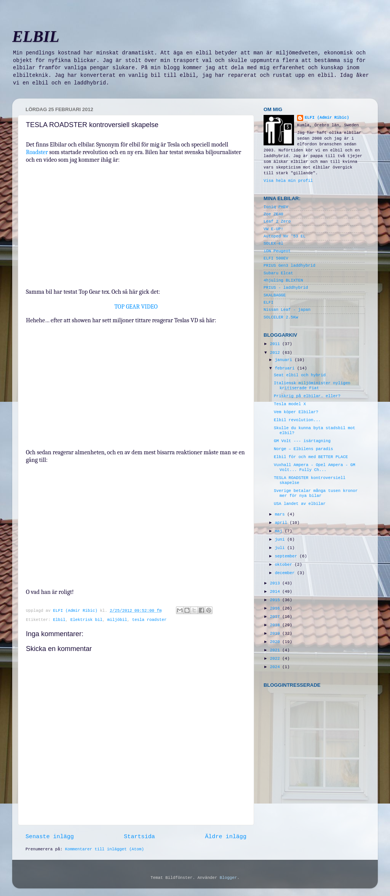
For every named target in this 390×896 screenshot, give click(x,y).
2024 (276, 667)
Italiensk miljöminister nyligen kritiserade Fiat (312, 385)
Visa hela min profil (288, 180)
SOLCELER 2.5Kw (281, 317)
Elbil (59, 619)
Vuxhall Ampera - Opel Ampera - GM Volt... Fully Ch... (314, 467)
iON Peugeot (277, 251)
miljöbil (117, 619)
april (282, 522)
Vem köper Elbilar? (296, 412)
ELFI (268, 302)
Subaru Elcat (278, 273)
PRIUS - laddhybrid (286, 287)
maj (280, 531)
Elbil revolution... (297, 420)
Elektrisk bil (86, 619)
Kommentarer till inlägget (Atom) (104, 849)
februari (286, 368)
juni (281, 539)
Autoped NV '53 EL (284, 236)
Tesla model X (290, 404)
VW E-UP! (273, 229)
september (287, 556)
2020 (276, 642)
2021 (276, 650)
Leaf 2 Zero (277, 221)
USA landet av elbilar (300, 503)
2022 (276, 658)
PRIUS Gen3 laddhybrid (289, 265)
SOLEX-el (273, 243)
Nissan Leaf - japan (287, 309)
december (286, 573)
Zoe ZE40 (273, 214)
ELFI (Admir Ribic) (76, 610)
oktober (285, 564)
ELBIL (35, 36)
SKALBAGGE (275, 295)
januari (285, 360)
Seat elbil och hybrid (300, 375)
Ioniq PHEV (276, 207)
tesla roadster (149, 619)
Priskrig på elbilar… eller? (307, 396)
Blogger (228, 877)
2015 (276, 600)
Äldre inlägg (225, 836)
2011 (276, 344)
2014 (276, 591)
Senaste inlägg (50, 836)
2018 (276, 625)
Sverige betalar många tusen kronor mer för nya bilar (316, 493)
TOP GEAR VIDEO (136, 306)
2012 (276, 352)
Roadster (37, 152)
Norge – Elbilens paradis (303, 449)
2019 (276, 633)
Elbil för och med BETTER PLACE (311, 457)
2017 (276, 616)
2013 (276, 583)
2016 (276, 608)
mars (281, 514)
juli (281, 548)
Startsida (139, 836)
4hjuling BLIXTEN (283, 280)
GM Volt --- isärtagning (302, 441)
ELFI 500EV (276, 258)
